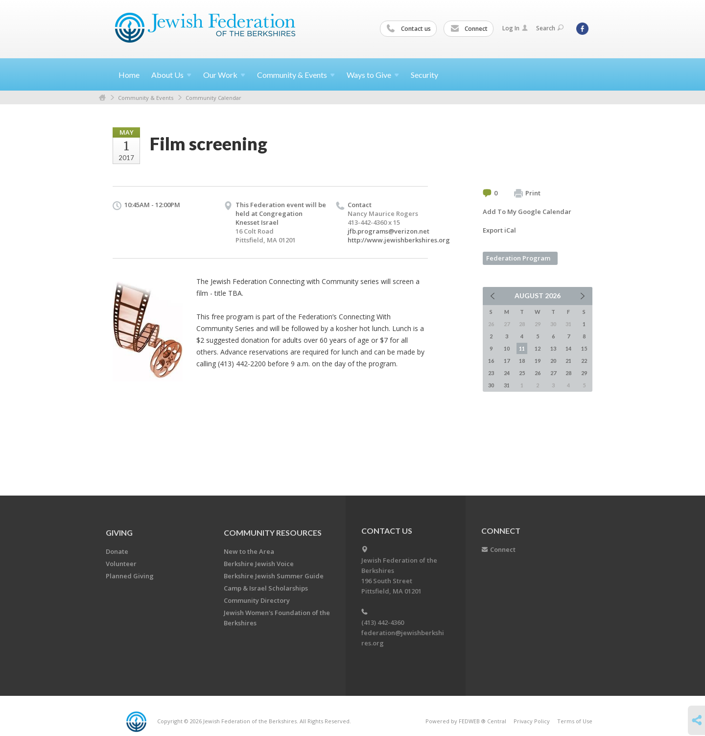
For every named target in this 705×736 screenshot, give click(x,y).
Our (224, 74)
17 (507, 360)
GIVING (119, 532)
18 (522, 360)
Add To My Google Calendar (527, 211)
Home (129, 74)
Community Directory (257, 600)
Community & (296, 74)
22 (584, 360)
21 (568, 360)
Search (550, 28)
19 (537, 360)
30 (491, 385)
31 (507, 385)
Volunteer (121, 563)
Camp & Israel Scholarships (266, 588)
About (171, 74)
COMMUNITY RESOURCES (273, 532)
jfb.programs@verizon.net (388, 231)
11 (522, 348)
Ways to (373, 74)
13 (553, 348)
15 (584, 348)
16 (491, 360)
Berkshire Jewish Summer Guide (274, 575)
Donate (117, 551)
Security (424, 74)
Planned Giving (130, 575)
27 (553, 373)
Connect (469, 28)
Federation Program (518, 258)
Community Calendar (213, 97)
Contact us (409, 28)
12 (537, 348)
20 (553, 360)
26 (537, 373)
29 (584, 373)
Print (527, 193)
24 (507, 373)
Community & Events (145, 97)
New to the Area (249, 551)
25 (522, 373)
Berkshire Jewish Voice (259, 563)
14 (568, 348)
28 (568, 373)
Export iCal (499, 230)
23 (491, 373)
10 (507, 348)
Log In (515, 28)
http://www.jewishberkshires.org (399, 240)
